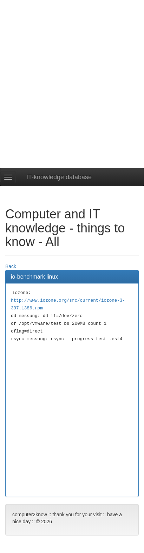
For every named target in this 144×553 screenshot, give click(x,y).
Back (10, 266)
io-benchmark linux (34, 277)
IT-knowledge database (59, 177)
